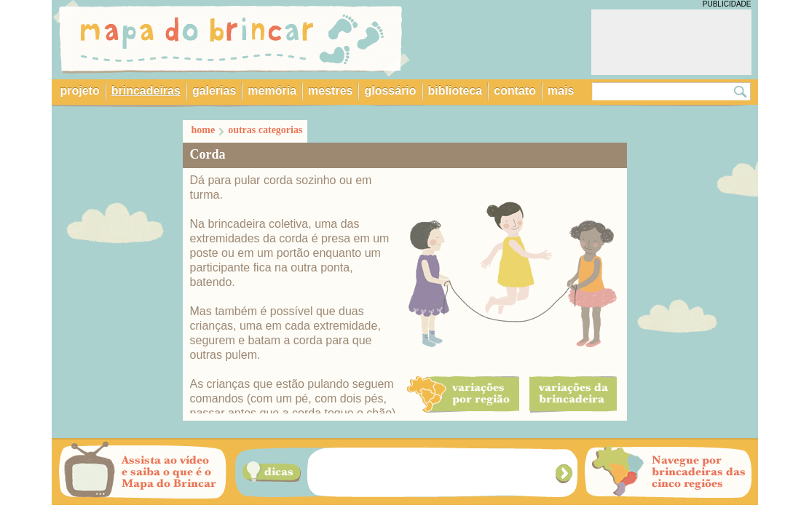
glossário (390, 90)
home (204, 129)
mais (561, 90)
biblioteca (455, 90)
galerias (214, 90)
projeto (80, 90)
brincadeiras (146, 90)
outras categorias (265, 129)
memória (272, 90)
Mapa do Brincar (231, 38)
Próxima (565, 473)
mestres (330, 90)
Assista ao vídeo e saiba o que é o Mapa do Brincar (142, 472)
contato (515, 90)
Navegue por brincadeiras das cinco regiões (668, 472)
